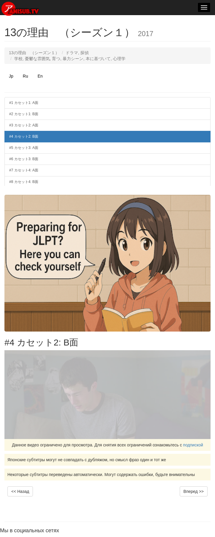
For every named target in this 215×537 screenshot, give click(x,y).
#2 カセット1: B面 (23, 114)
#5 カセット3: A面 (23, 148)
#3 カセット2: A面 (23, 125)
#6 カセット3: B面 (23, 159)
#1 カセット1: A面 (23, 103)
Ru (25, 76)
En (40, 76)
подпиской (193, 445)
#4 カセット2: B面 (23, 136)
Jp (11, 76)
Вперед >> (194, 491)
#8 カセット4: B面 (23, 182)
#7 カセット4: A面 (23, 170)
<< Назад (20, 491)
